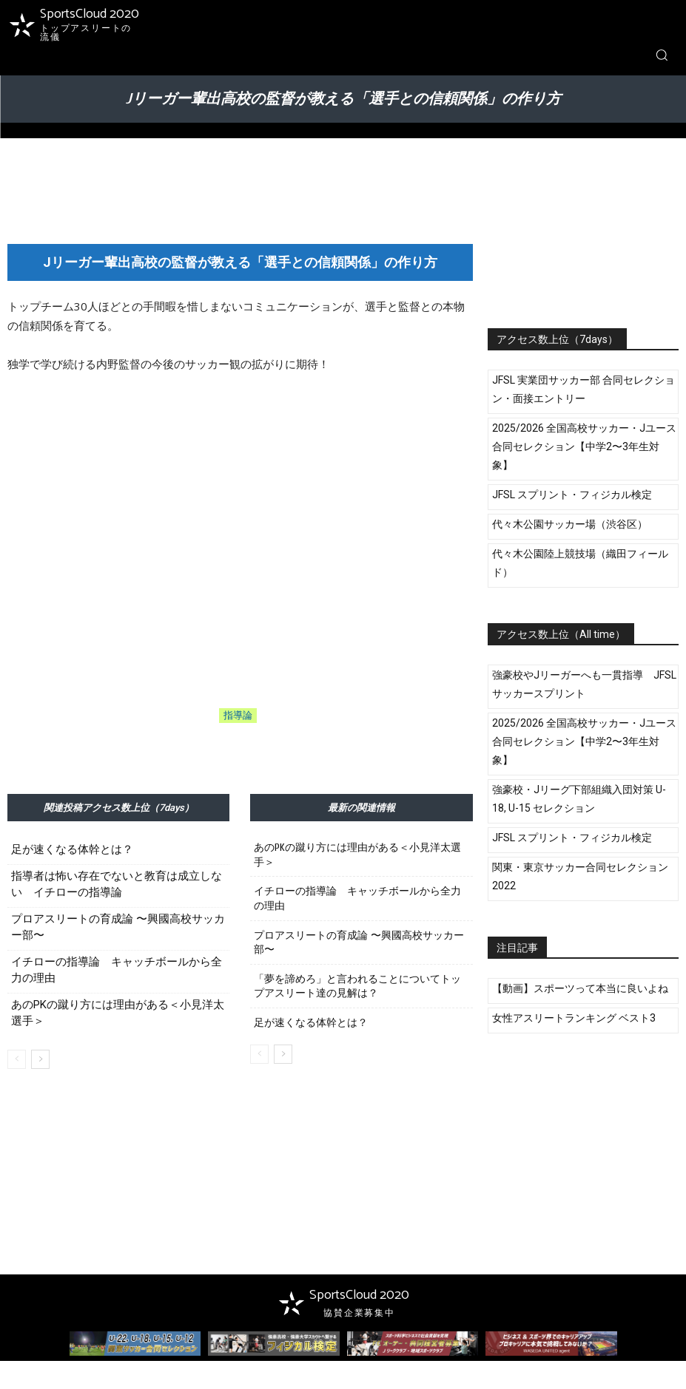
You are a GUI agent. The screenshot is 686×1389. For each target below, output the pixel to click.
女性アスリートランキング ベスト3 (574, 1018)
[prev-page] (16, 1059)
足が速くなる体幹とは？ (72, 849)
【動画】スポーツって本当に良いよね (580, 988)
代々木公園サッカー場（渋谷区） (570, 524)
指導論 (238, 715)
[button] (661, 54)
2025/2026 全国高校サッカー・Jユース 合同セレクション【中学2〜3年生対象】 (584, 446)
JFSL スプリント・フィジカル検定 (572, 494)
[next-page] (40, 1059)
